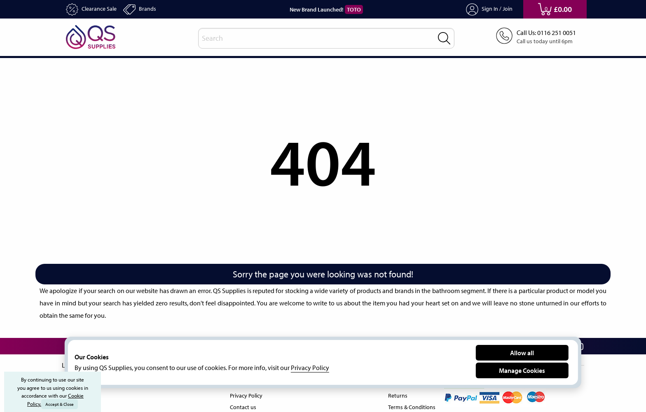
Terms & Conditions (410, 405)
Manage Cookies (522, 370)
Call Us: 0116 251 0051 (543, 33)
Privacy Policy (246, 394)
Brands (146, 9)
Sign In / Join (489, 9)
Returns (395, 394)
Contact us (242, 405)
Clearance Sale (94, 9)
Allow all (522, 352)
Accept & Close (60, 404)
